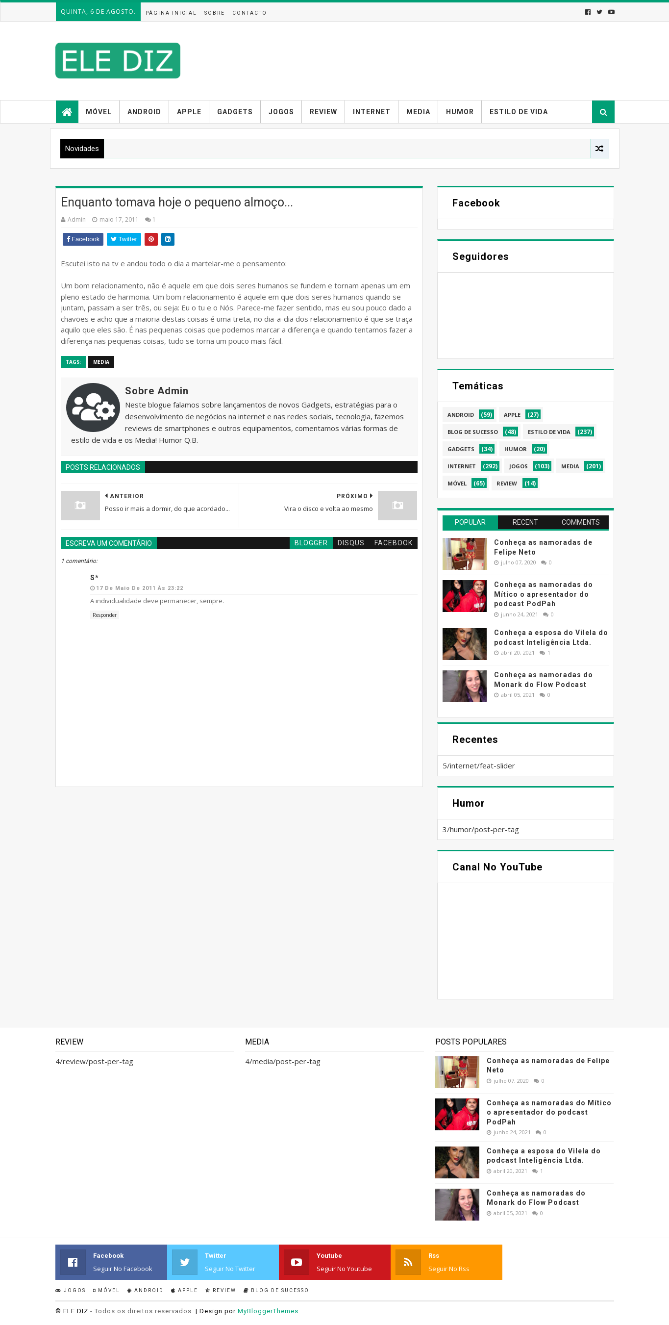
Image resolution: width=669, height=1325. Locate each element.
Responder (105, 615)
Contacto (249, 13)
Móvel (99, 112)
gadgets (460, 449)
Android (144, 112)
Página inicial (171, 13)
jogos (518, 466)
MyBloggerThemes (268, 1311)
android (460, 414)
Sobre (214, 13)
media (101, 361)
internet (461, 466)
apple (512, 414)
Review (323, 112)
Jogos (281, 112)
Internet (372, 112)
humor (515, 449)
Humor (460, 112)
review (506, 483)
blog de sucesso (472, 431)
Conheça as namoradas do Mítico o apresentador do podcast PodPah (543, 594)
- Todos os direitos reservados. (142, 1311)
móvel (457, 483)
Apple (189, 112)
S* (94, 578)
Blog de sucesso (276, 1290)
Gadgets (235, 112)
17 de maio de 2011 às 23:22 (139, 588)
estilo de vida (549, 431)
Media (418, 112)
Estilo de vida (519, 112)
